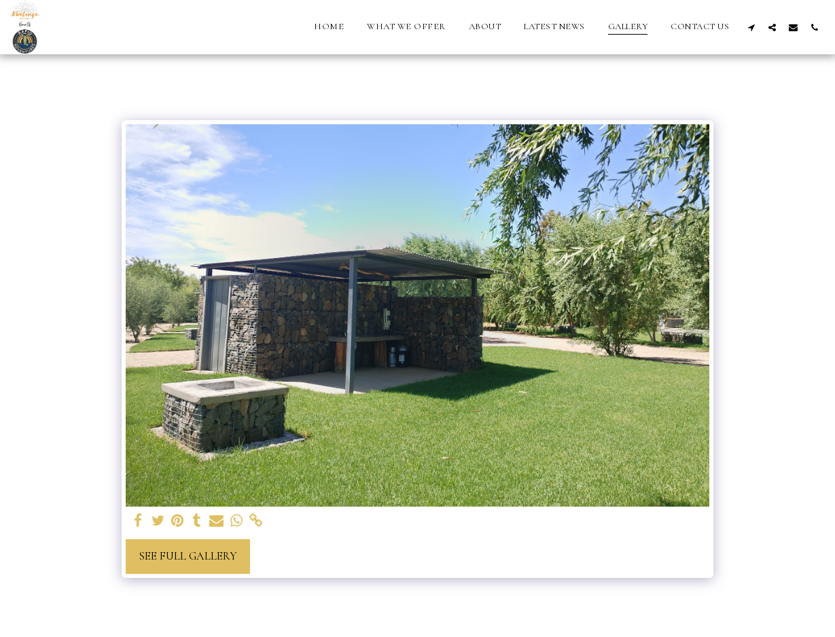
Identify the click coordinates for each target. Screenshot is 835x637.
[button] (751, 27)
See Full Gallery (188, 556)
